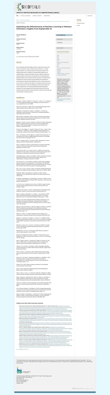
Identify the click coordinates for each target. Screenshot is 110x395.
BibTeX (58, 59)
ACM (58, 56)
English (78, 25)
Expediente (47, 15)
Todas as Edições (25, 15)
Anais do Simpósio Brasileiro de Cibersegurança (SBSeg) (37, 12)
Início (17, 20)
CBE (58, 60)
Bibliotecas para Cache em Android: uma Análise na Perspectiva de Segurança (50, 323)
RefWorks (59, 70)
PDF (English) (61, 35)
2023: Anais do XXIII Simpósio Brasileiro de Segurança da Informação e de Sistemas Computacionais (42, 21)
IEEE (58, 65)
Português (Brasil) (81, 23)
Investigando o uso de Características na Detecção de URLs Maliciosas (53, 318)
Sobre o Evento (37, 15)
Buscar (90, 15)
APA (58, 58)
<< (16, 349)
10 (26, 349)
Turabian (58, 72)
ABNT (58, 55)
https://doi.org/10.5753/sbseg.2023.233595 (29, 56)
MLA (58, 66)
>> (28, 349)
